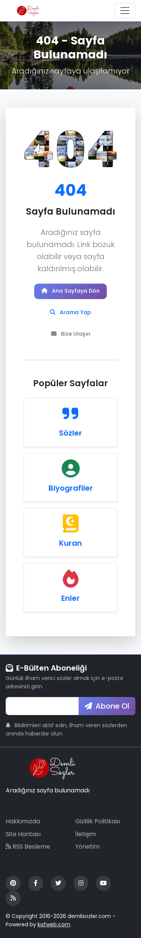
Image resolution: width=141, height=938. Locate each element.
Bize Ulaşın (70, 334)
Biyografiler (71, 488)
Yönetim (87, 846)
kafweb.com (54, 924)
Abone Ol (107, 706)
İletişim (85, 834)
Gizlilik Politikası (97, 821)
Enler (70, 598)
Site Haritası (23, 834)
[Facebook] (35, 883)
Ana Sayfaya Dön (70, 291)
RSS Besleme (28, 846)
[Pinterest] (13, 883)
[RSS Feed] (13, 898)
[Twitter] (58, 883)
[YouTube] (103, 883)
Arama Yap (70, 312)
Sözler (70, 433)
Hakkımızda (23, 821)
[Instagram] (80, 883)
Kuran (70, 543)
